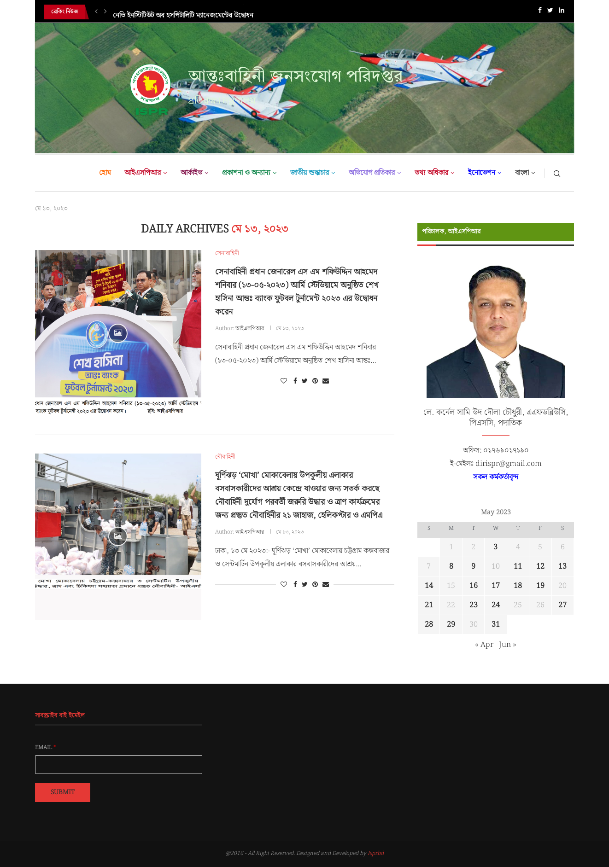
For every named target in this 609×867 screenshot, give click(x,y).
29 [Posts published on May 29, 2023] (451, 624)
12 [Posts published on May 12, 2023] (540, 566)
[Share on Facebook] (295, 381)
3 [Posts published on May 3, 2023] (495, 547)
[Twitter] (550, 12)
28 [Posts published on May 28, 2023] (429, 624)
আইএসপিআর (142, 173)
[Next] (105, 12)
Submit (63, 792)
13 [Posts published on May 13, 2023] (562, 566)
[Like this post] (284, 381)
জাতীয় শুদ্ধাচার (309, 173)
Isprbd (376, 853)
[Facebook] (540, 12)
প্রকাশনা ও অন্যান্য (246, 173)
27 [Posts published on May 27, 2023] (562, 605)
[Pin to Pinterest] (315, 381)
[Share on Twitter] (305, 381)
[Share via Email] (325, 381)
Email (45, 747)
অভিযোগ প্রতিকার (372, 173)
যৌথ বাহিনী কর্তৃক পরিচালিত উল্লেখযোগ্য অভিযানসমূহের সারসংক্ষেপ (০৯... (206, 11)
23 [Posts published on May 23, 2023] (473, 605)
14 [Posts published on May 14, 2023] (429, 586)
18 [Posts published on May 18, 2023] (518, 586)
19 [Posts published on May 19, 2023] (540, 586)
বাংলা (522, 173)
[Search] (557, 173)
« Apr (484, 645)
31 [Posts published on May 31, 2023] (496, 624)
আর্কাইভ (191, 173)
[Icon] (118, 333)
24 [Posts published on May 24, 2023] (496, 605)
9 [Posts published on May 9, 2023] (473, 566)
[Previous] (96, 12)
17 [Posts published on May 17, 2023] (496, 586)
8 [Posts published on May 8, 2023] (451, 566)
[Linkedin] (561, 12)
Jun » (507, 645)
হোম (105, 173)
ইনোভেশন (481, 173)
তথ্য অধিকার (431, 173)
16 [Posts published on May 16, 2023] (473, 586)
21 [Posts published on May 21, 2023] (429, 605)
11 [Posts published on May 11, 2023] (518, 566)
